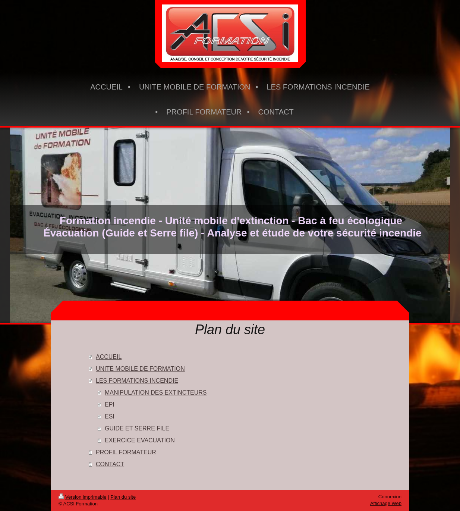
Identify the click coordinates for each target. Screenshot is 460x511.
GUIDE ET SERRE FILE (137, 428)
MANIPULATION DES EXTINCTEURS (156, 392)
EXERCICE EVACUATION (140, 440)
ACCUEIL (109, 357)
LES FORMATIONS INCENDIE (137, 380)
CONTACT (110, 464)
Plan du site (123, 497)
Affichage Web (385, 503)
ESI (109, 416)
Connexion (389, 496)
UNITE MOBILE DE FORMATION (140, 369)
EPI (109, 404)
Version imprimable (83, 497)
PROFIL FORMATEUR (126, 452)
